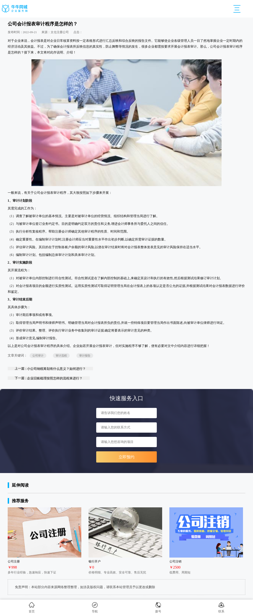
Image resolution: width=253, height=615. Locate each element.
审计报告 (84, 355)
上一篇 (50, 368)
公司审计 (38, 355)
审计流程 (61, 355)
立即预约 (126, 457)
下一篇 (48, 378)
